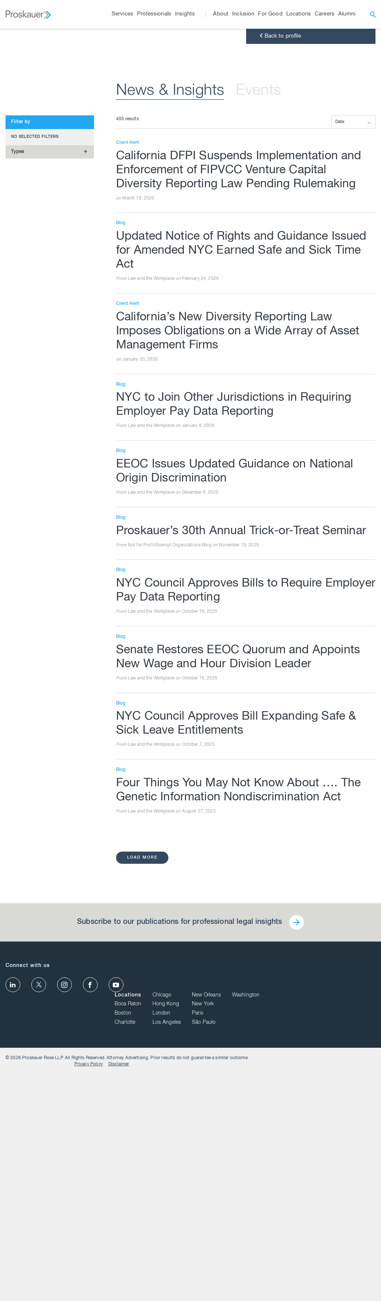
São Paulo (320, 1238)
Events (258, 337)
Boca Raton (244, 1220)
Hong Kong (281, 1220)
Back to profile (279, 282)
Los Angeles (282, 1238)
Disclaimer (359, 1284)
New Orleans (322, 1211)
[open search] (373, 14)
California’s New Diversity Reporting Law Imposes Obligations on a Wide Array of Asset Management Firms (238, 577)
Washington (361, 1211)
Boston (239, 1229)
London (277, 1229)
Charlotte (241, 1238)
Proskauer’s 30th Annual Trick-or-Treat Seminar (241, 777)
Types (17, 397)
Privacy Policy (329, 1284)
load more (142, 1103)
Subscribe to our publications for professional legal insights (179, 1168)
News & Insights (170, 337)
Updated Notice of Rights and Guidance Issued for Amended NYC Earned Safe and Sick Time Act (241, 496)
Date (340, 367)
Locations (244, 1211)
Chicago (277, 1211)
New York (319, 1220)
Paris (313, 1229)
